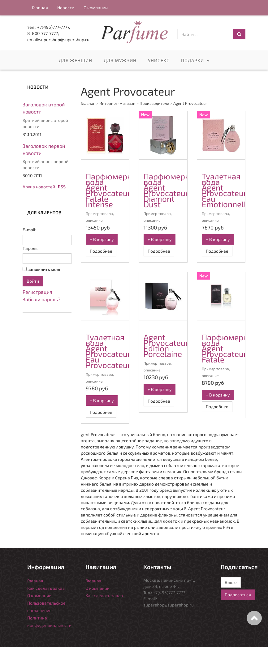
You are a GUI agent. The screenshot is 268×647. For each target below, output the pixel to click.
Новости (65, 7)
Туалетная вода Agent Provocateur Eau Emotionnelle (226, 190)
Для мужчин (120, 60)
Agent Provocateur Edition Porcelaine (166, 345)
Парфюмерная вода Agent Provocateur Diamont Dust (171, 190)
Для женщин (75, 60)
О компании (96, 7)
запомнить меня (45, 269)
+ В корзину (102, 239)
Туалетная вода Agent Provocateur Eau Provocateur (108, 351)
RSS (62, 186)
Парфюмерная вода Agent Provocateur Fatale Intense (113, 190)
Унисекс (159, 60)
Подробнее (101, 251)
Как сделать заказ (46, 588)
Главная (40, 7)
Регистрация (37, 292)
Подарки (192, 60)
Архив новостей (39, 186)
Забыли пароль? (41, 299)
